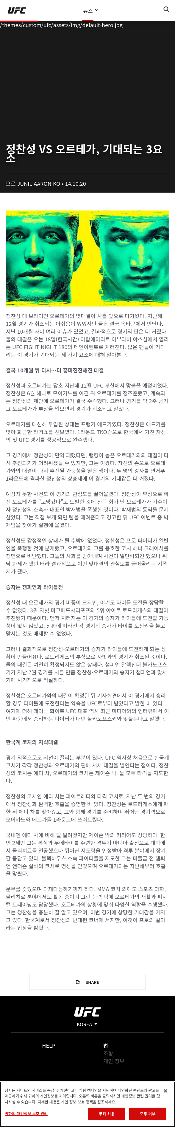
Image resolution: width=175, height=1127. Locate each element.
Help (48, 1045)
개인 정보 (113, 1061)
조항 (108, 1053)
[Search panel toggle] (166, 9)
